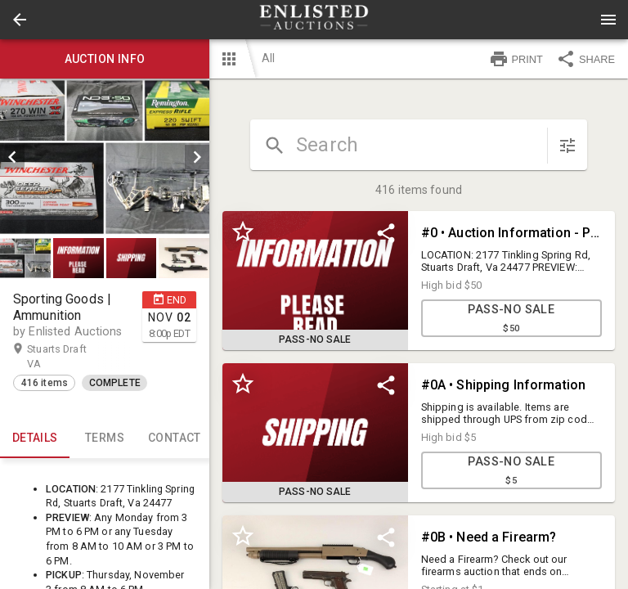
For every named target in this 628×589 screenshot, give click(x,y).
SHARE (585, 59)
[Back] (19, 19)
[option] (104, 157)
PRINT (516, 59)
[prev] (12, 157)
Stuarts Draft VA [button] (57, 356)
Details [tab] (35, 438)
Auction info (104, 59)
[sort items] (567, 146)
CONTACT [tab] (174, 438)
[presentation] (314, 19)
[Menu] (608, 19)
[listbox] (104, 157)
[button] (19, 19)
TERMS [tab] (104, 438)
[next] (197, 157)
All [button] (268, 58)
